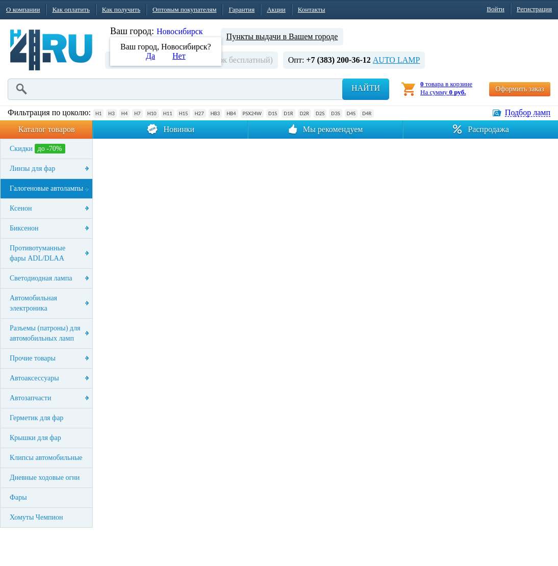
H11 (167, 113)
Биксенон (24, 228)
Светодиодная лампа (41, 278)
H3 (111, 113)
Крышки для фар (35, 438)
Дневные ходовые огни (45, 477)
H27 (199, 113)
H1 (98, 113)
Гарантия (242, 9)
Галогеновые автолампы (46, 188)
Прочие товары (33, 358)
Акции (276, 9)
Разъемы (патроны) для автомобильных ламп (45, 333)
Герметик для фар (36, 418)
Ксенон (21, 208)
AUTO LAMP (396, 60)
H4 (124, 113)
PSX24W (252, 113)
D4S (351, 113)
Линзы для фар (32, 168)
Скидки (37, 148)
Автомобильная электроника (33, 303)
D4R (366, 113)
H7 (137, 113)
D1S (272, 113)
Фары (18, 497)
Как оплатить (70, 9)
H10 (152, 113)
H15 (183, 113)
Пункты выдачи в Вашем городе (282, 36)
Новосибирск (180, 31)
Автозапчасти (30, 398)
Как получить (121, 9)
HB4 (231, 113)
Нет (179, 56)
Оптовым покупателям (184, 9)
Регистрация (534, 9)
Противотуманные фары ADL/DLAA (37, 253)
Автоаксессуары (34, 378)
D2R (304, 113)
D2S (320, 113)
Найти (365, 88)
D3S (335, 113)
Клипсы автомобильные (46, 457)
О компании (23, 9)
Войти (495, 9)
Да (150, 56)
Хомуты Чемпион (36, 517)
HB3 (215, 113)
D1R (288, 113)
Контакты (311, 9)
